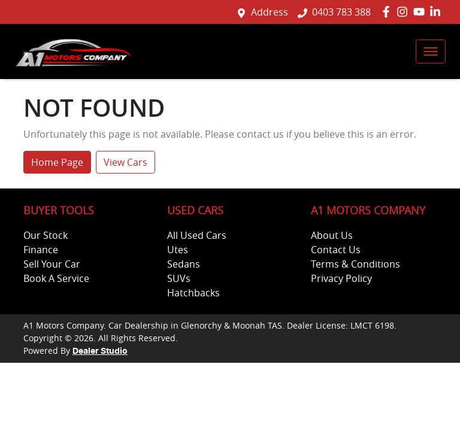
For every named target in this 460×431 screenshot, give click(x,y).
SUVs (178, 278)
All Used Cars (196, 235)
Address (269, 12)
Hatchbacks (193, 292)
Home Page (57, 162)
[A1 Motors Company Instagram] (405, 11)
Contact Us (336, 249)
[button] (431, 51)
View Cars (125, 162)
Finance (40, 249)
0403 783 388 (341, 12)
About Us (332, 235)
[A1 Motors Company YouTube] (421, 11)
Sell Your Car (51, 264)
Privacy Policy (341, 278)
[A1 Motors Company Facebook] (388, 11)
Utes (177, 249)
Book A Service (56, 278)
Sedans (183, 264)
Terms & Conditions (355, 264)
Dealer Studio (100, 351)
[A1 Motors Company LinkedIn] (437, 11)
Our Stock (45, 235)
